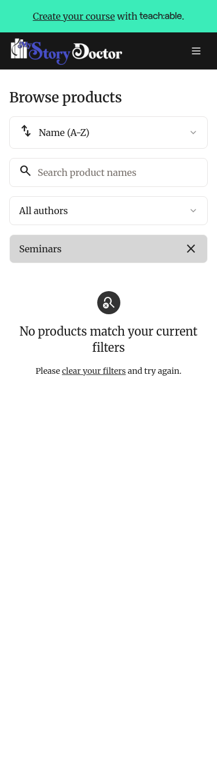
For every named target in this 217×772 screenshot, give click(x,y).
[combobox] (108, 132)
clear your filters (94, 371)
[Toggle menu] (196, 51)
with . (109, 16)
